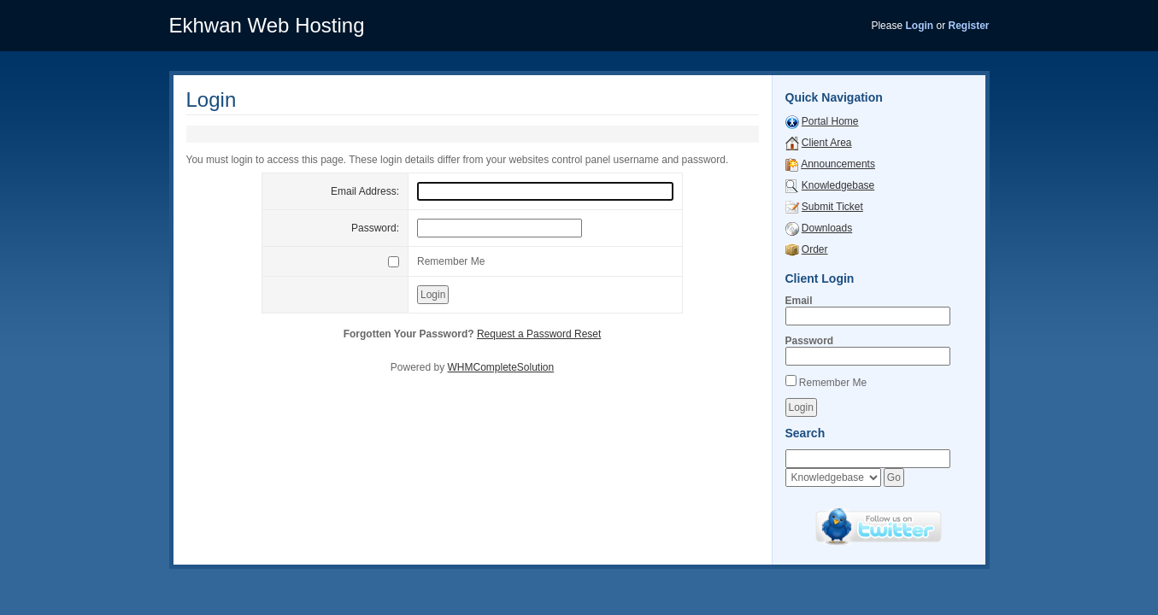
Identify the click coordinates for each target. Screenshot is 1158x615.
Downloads (827, 228)
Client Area (827, 143)
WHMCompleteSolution (500, 367)
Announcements (838, 164)
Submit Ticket (832, 207)
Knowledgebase (838, 185)
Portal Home (830, 121)
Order (815, 249)
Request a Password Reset (539, 334)
